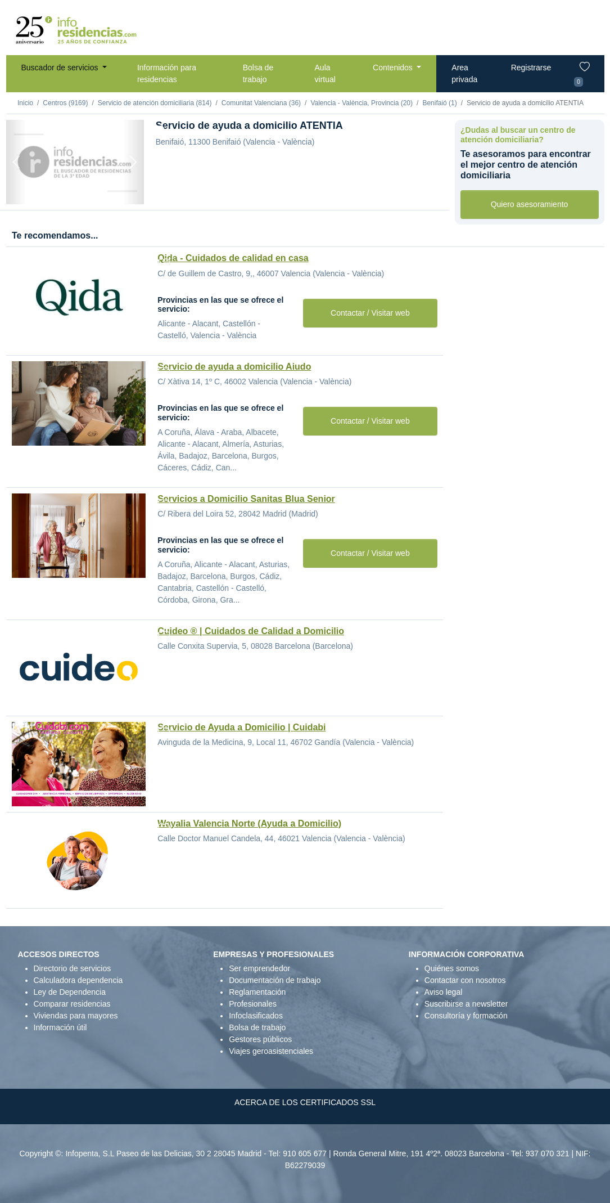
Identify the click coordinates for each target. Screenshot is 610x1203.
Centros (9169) (65, 103)
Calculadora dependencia (78, 980)
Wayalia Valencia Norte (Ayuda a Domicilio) (249, 823)
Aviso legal (443, 991)
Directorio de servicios (72, 968)
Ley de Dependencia (70, 991)
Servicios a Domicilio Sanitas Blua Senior (246, 499)
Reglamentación (257, 991)
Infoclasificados (256, 1015)
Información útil (60, 1027)
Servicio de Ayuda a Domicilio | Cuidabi (241, 727)
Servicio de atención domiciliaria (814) (155, 103)
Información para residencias (166, 73)
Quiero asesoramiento (529, 204)
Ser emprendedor (259, 968)
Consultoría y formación (466, 1015)
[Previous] (16, 162)
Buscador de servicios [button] (61, 67)
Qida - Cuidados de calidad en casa (233, 258)
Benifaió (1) (439, 103)
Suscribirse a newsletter (466, 1003)
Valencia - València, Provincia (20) (361, 103)
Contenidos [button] (394, 67)
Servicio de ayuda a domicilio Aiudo (234, 366)
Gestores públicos (260, 1039)
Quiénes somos (451, 968)
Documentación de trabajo (274, 980)
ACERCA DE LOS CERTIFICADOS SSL (305, 1102)
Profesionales (253, 1003)
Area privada (464, 73)
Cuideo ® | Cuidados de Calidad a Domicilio (250, 631)
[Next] (133, 162)
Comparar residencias (72, 1003)
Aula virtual (325, 73)
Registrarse (531, 67)
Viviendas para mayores (76, 1015)
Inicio (25, 103)
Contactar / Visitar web (370, 312)
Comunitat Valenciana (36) (261, 103)
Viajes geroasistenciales (271, 1051)
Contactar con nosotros (465, 980)
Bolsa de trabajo (258, 73)
